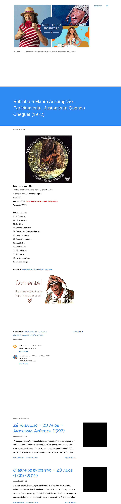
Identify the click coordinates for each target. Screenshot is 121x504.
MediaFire (48, 269)
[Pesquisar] (98, 6)
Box (35, 269)
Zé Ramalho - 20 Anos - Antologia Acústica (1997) (39, 428)
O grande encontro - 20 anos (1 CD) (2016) (43, 473)
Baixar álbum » (70, 458)
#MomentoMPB (28, 332)
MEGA (40, 269)
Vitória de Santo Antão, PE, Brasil (30, 335)
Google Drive (27, 269)
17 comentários (32, 458)
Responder (23, 351)
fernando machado (25, 356)
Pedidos (44, 332)
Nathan (21, 346)
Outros (37, 332)
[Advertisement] (60, 72)
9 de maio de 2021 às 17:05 (33, 346)
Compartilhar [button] (78, 332)
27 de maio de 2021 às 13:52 (41, 356)
